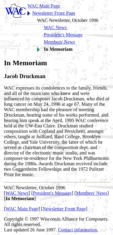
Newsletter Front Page (53, 13)
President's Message (63, 34)
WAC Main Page (43, 5)
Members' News (59, 41)
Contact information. (78, 229)
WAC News (55, 27)
